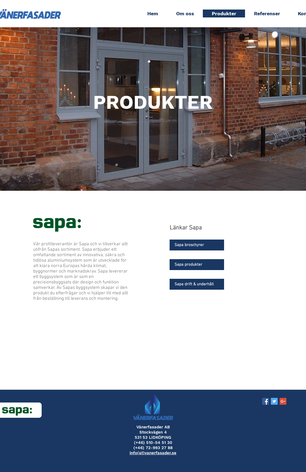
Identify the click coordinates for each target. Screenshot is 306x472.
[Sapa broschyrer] (197, 245)
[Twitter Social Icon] (274, 401)
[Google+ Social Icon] (283, 401)
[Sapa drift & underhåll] (197, 284)
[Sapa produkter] (197, 264)
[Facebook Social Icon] (265, 401)
